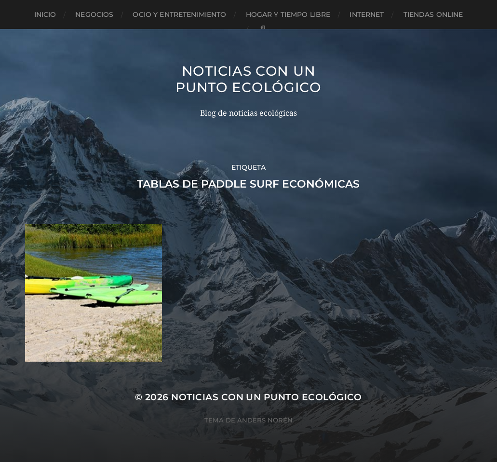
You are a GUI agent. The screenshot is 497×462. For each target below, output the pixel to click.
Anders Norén (265, 420)
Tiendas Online (433, 14)
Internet (366, 14)
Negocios (94, 14)
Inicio (45, 14)
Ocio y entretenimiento (179, 14)
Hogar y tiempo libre (288, 14)
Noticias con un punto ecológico (248, 79)
